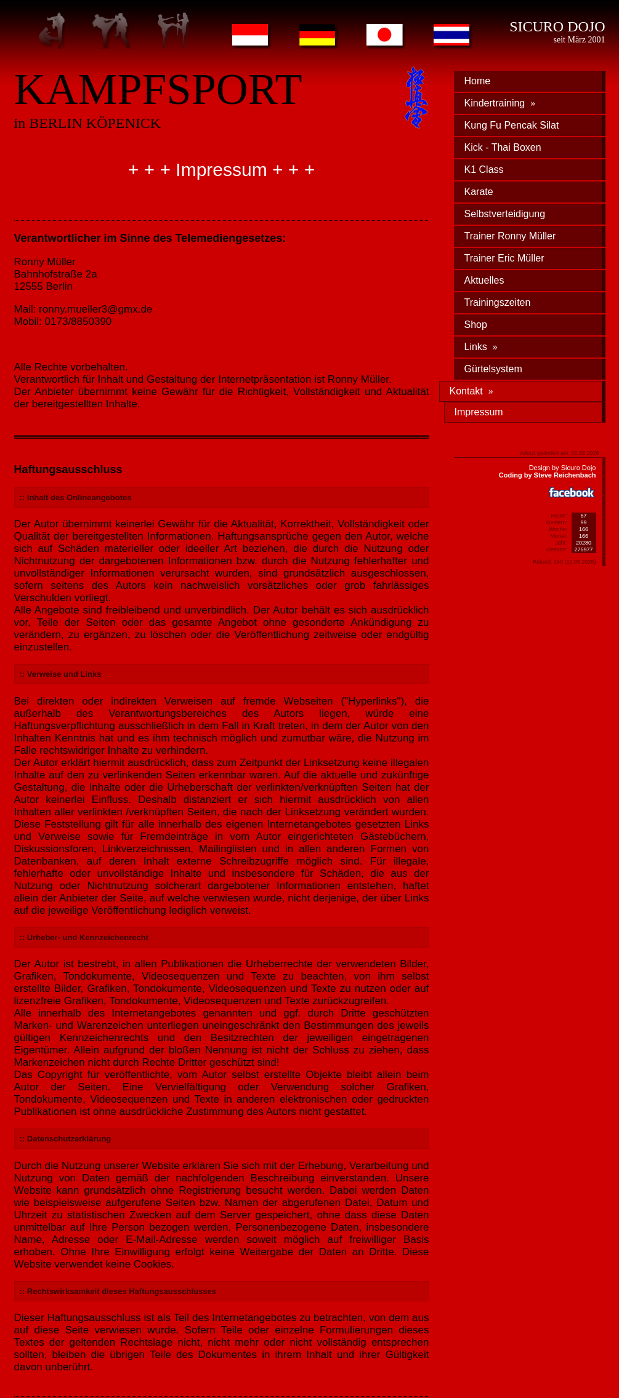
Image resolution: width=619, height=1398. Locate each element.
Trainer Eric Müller (504, 258)
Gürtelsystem (493, 369)
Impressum (479, 412)
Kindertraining (500, 103)
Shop (475, 324)
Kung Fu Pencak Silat (511, 125)
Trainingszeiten (497, 302)
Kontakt (471, 391)
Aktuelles (484, 280)
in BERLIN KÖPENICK (87, 123)
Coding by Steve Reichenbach (547, 475)
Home (477, 81)
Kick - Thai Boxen (502, 147)
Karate (478, 191)
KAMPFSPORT (158, 89)
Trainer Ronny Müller (510, 236)
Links (481, 347)
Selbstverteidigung (505, 214)
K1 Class (484, 169)
